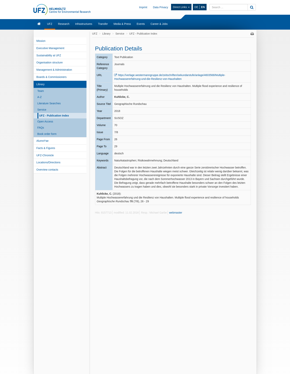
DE (196, 7)
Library (40, 84)
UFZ (49, 23)
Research (63, 23)
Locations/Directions (48, 162)
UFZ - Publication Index (54, 115)
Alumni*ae (42, 140)
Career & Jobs (159, 23)
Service (41, 109)
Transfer (103, 23)
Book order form (47, 133)
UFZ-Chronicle (45, 155)
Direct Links (181, 7)
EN (203, 7)
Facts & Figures (45, 148)
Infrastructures (83, 23)
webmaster (175, 212)
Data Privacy (160, 7)
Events (141, 23)
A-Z (39, 97)
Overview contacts (47, 169)
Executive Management (50, 48)
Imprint (143, 7)
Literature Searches (49, 103)
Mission (40, 40)
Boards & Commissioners (51, 77)
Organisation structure (49, 62)
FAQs (40, 127)
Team (40, 90)
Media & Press (122, 23)
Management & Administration (54, 69)
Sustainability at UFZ (48, 55)
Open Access (45, 121)
